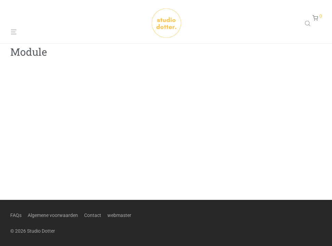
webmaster (119, 215)
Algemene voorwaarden (53, 215)
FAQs (16, 215)
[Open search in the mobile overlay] (308, 23)
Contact (92, 215)
